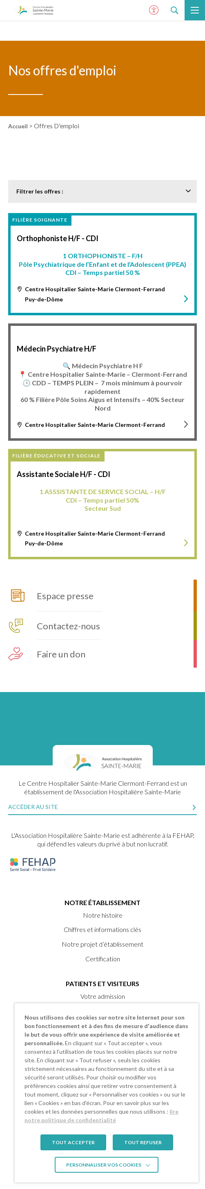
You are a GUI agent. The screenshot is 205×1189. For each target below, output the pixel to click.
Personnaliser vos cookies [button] (103, 1165)
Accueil (18, 126)
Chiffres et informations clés (102, 929)
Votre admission (102, 996)
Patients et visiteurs (102, 983)
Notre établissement (102, 902)
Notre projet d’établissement (102, 944)
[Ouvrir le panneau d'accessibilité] (154, 10)
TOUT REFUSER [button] (143, 1142)
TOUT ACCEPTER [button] (73, 1142)
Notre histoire (103, 915)
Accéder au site (33, 806)
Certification (102, 959)
